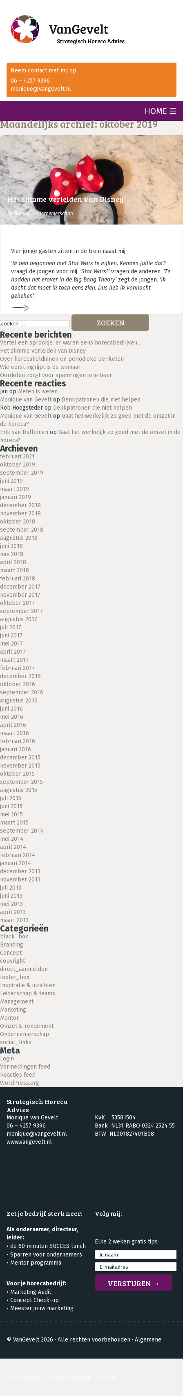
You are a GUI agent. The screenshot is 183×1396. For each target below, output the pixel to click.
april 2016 (13, 725)
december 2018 (20, 505)
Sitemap (105, 1377)
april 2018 (13, 562)
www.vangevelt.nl (29, 1142)
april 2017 (13, 651)
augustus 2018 (19, 537)
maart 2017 (14, 660)
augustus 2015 (18, 790)
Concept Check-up (34, 1300)
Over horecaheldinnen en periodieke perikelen (62, 359)
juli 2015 (10, 798)
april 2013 (13, 912)
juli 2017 (10, 627)
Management (16, 1001)
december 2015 (20, 757)
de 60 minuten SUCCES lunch (48, 1246)
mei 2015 (11, 814)
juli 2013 (10, 887)
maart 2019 (14, 489)
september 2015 (21, 782)
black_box (14, 936)
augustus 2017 (18, 619)
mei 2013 (11, 904)
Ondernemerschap (52, 213)
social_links (15, 1042)
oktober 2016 (17, 684)
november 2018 (20, 513)
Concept (11, 952)
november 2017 (20, 594)
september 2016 (21, 692)
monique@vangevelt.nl (41, 88)
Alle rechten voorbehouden (94, 1339)
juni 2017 (11, 635)
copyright (12, 961)
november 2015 (20, 765)
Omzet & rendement (27, 1026)
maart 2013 (14, 920)
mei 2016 (11, 716)
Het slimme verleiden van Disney (65, 199)
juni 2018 (11, 546)
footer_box (14, 977)
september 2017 (21, 611)
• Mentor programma (34, 1262)
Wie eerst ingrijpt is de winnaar (40, 367)
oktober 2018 (17, 521)
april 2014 (13, 847)
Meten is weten (38, 391)
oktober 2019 (17, 464)
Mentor (9, 1017)
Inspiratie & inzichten (28, 985)
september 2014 (21, 830)
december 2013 (20, 871)
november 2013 (20, 879)
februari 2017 (17, 668)
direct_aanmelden (24, 969)
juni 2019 (11, 481)
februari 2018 (17, 578)
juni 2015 (11, 806)
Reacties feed (18, 1074)
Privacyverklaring (68, 1377)
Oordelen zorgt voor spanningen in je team (56, 375)
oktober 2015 (17, 773)
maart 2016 (14, 733)
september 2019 (21, 472)
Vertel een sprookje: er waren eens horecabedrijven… (71, 342)
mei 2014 (11, 838)
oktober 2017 (17, 603)
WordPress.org (19, 1083)
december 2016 (20, 676)
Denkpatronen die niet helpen (101, 399)
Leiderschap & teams (27, 993)
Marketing (18, 213)
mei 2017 (11, 643)
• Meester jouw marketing (40, 1308)
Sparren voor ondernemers (46, 1254)
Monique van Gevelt (25, 399)
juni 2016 (11, 708)
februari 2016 (17, 741)
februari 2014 (17, 855)
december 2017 (20, 586)
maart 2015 (14, 822)
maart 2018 (14, 570)
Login (7, 1058)
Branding (11, 944)
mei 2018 (11, 554)
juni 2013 (11, 895)
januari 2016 (15, 749)
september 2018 (21, 529)
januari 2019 (15, 497)
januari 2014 (15, 863)
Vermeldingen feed (25, 1066)
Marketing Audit (30, 1292)
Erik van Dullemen (24, 432)
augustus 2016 (19, 700)
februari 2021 (17, 456)
